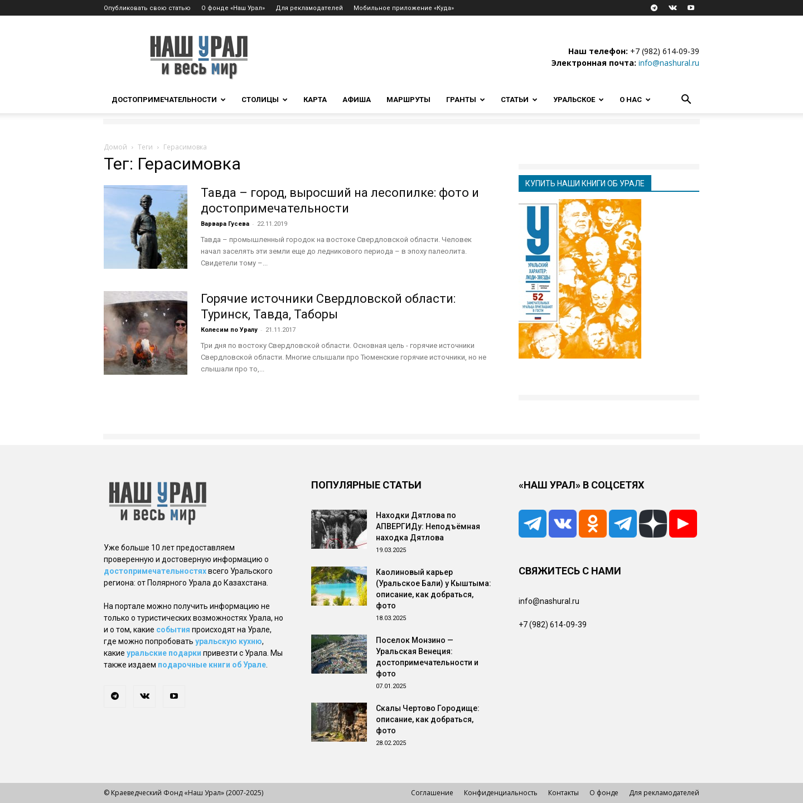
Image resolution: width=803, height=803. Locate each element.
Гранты (465, 99)
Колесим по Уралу (229, 329)
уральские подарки (164, 653)
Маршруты (408, 99)
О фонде (603, 792)
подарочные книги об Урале (212, 664)
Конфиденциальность (501, 792)
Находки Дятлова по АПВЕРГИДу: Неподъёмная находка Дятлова (428, 526)
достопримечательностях (155, 571)
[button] (686, 100)
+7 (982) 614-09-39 (664, 51)
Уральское (578, 99)
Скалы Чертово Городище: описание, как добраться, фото (428, 719)
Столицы (264, 99)
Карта (315, 99)
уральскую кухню (228, 641)
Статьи (519, 99)
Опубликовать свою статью (147, 8)
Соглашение (432, 792)
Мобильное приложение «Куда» (404, 8)
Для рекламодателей (309, 8)
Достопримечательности (169, 99)
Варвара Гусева (225, 224)
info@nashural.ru (668, 62)
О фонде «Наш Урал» (233, 8)
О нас (635, 99)
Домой (115, 147)
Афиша (356, 99)
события (173, 629)
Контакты (563, 792)
